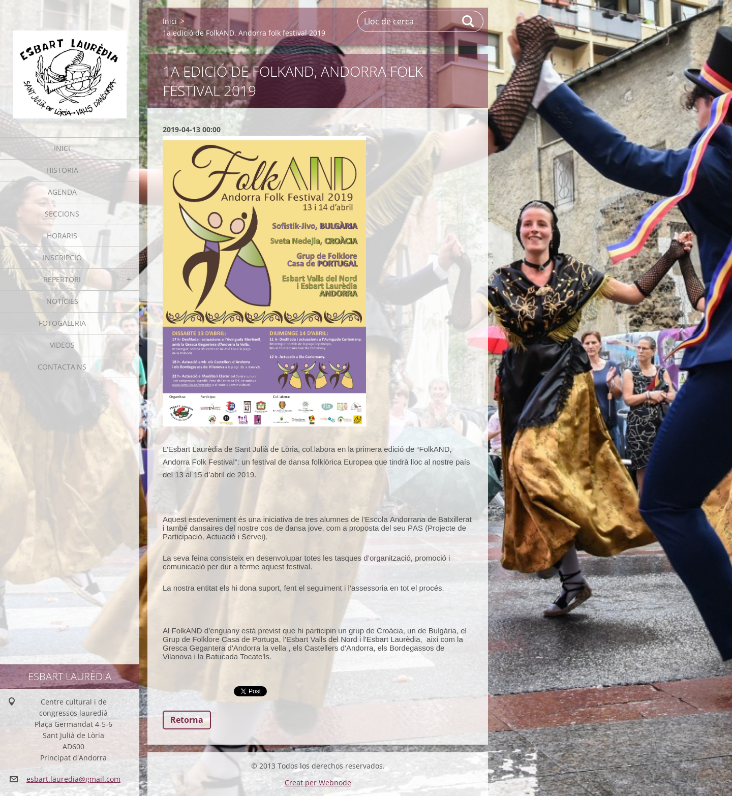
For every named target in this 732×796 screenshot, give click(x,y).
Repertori (62, 279)
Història (62, 170)
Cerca (468, 21)
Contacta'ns (62, 367)
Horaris (62, 235)
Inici (62, 148)
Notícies (62, 301)
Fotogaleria (62, 323)
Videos (62, 345)
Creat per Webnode (318, 782)
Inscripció (62, 257)
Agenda (62, 192)
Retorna (186, 719)
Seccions (62, 214)
